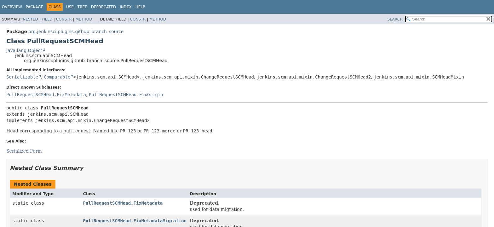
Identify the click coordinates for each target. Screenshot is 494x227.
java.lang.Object (24, 50)
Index (126, 7)
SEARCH (395, 19)
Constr (64, 19)
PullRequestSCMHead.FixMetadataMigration (135, 220)
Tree (82, 7)
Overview (12, 7)
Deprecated (103, 7)
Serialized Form (24, 151)
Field (47, 19)
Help (140, 7)
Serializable (22, 76)
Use (70, 7)
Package (34, 7)
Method (84, 19)
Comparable (57, 76)
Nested (30, 19)
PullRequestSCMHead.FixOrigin (126, 94)
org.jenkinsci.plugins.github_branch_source (75, 31)
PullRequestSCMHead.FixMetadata (46, 94)
